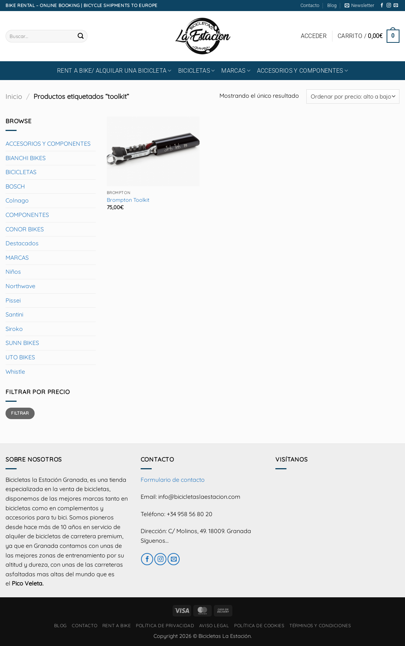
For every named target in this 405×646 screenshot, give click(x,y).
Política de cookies (259, 625)
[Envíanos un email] (396, 5)
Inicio (14, 96)
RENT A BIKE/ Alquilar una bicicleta (114, 70)
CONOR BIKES (25, 229)
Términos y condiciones (320, 625)
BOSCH (15, 186)
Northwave (20, 286)
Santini (14, 314)
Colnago (17, 200)
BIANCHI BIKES (26, 158)
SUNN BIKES (22, 342)
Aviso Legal (214, 625)
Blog (332, 5)
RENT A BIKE (116, 625)
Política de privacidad (165, 625)
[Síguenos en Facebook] (382, 5)
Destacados (22, 243)
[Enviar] (80, 36)
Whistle (15, 371)
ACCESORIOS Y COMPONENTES (302, 70)
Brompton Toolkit (128, 200)
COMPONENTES (27, 214)
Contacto (309, 5)
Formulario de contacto (173, 479)
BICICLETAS (196, 70)
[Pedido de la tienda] (352, 96)
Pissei (13, 300)
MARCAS (235, 70)
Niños (13, 271)
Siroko (14, 328)
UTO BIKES (20, 357)
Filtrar (20, 413)
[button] (359, 5)
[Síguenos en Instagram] (389, 5)
